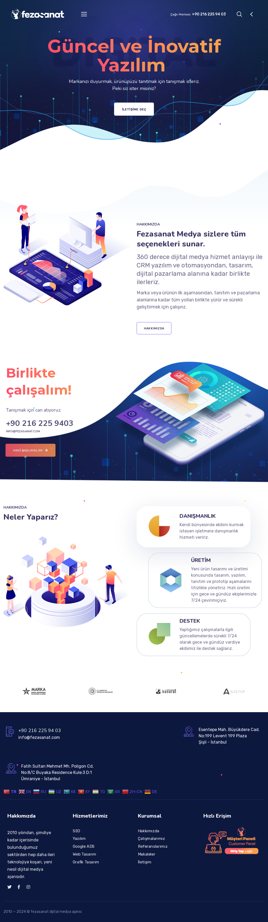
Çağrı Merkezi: (198, 14)
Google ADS (84, 846)
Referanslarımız (153, 846)
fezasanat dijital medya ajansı (56, 911)
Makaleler (146, 854)
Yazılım (79, 838)
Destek (190, 621)
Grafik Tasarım (86, 861)
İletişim (144, 861)
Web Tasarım (84, 854)
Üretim (201, 560)
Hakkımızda (148, 830)
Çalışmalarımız (151, 838)
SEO (76, 830)
